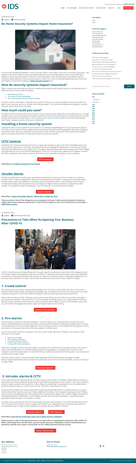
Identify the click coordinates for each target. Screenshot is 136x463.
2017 (93, 120)
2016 (93, 121)
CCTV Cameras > (45, 159)
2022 (93, 110)
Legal (38, 460)
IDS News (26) (96, 41)
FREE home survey (9, 204)
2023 (93, 108)
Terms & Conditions (57, 460)
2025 (93, 105)
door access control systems (55, 118)
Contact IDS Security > (45, 430)
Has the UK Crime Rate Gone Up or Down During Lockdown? (37, 417)
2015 (93, 123)
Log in (93, 22)
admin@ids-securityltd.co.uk (59, 446)
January (95, 102)
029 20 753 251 (129, 4)
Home (63, 8)
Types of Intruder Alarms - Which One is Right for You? (35, 196)
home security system (39, 81)
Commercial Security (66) (99, 35)
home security (19, 19)
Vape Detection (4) (97, 47)
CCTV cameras (37, 118)
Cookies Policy (32, 460)
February (95, 99)
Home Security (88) (97, 39)
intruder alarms (24, 118)
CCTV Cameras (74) (97, 33)
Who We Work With (86, 8)
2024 (93, 106)
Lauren (6, 19)
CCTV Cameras (11, 141)
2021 (93, 112)
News (119, 8)
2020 (93, 114)
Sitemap (43, 460)
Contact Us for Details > (45, 310)
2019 (93, 116)
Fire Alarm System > (45, 368)
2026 (113, 99)
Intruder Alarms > (44, 192)
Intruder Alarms (12, 173)
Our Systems (72, 8)
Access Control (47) (97, 32)
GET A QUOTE (128, 8)
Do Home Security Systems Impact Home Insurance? (37, 23)
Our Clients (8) (96, 43)
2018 (93, 118)
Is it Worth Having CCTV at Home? (26, 164)
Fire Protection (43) (97, 37)
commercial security (22, 215)
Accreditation (101, 8)
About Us (111, 8)
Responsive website (116, 460)
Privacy (49, 460)
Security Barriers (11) (98, 45)
